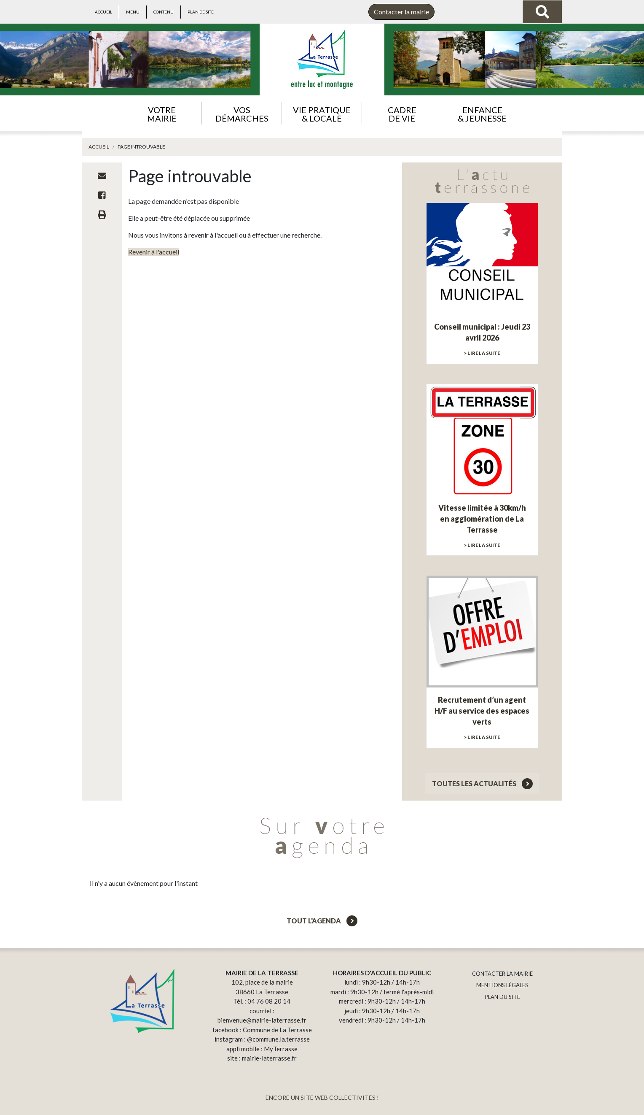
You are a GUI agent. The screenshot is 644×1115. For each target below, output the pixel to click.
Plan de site (201, 11)
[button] (161, 113)
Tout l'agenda (322, 921)
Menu (133, 11)
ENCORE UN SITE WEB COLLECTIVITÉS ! (322, 1097)
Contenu (163, 11)
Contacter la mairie (401, 12)
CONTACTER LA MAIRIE (502, 973)
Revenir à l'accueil (153, 252)
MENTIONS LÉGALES (502, 985)
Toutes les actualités (482, 783)
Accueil (103, 11)
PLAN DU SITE (502, 996)
